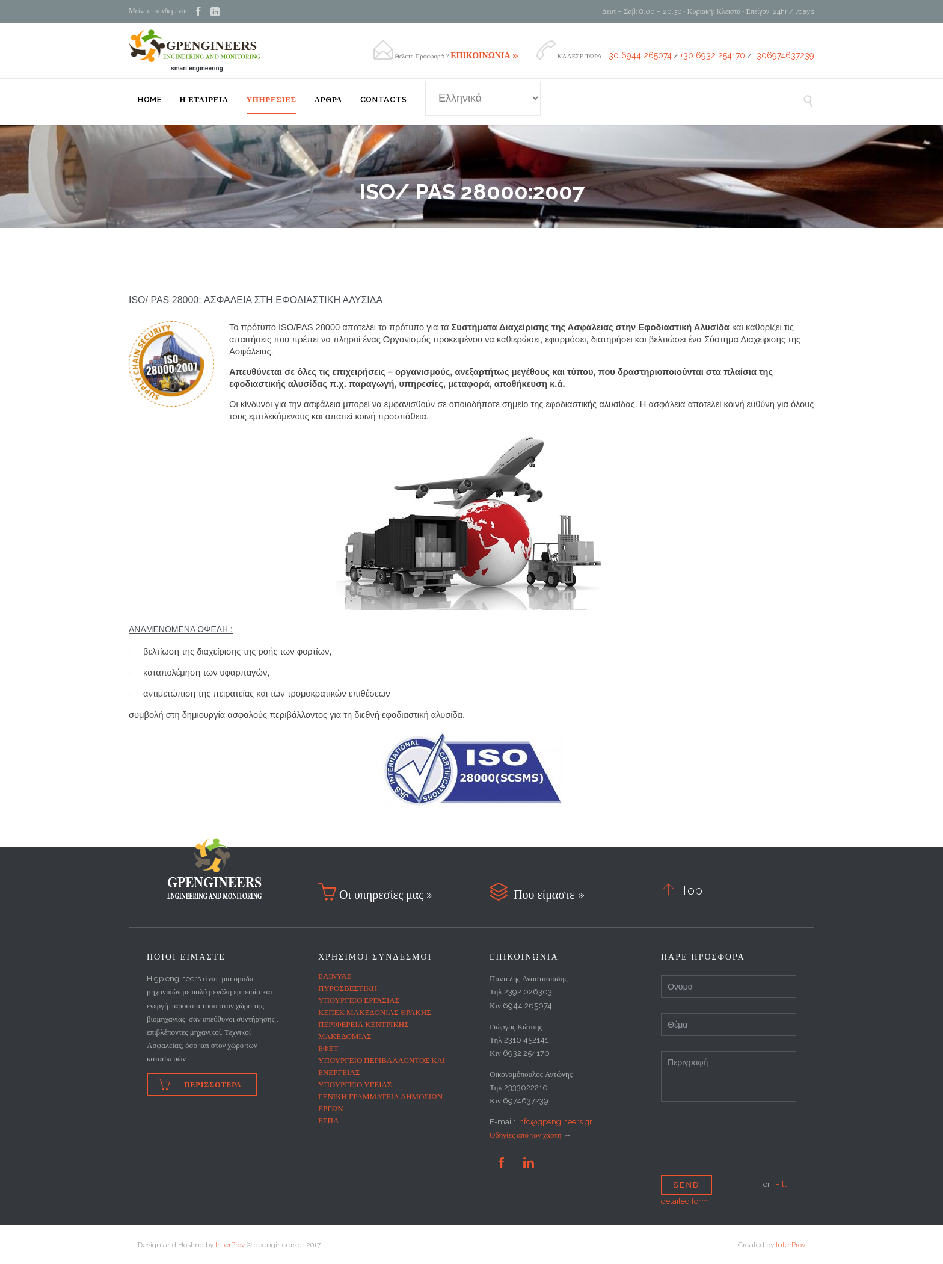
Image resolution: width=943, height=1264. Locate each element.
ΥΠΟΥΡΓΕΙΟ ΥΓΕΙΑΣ (355, 1084)
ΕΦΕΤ (328, 1048)
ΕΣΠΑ (328, 1120)
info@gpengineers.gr (554, 1121)
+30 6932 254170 (712, 55)
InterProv (230, 1245)
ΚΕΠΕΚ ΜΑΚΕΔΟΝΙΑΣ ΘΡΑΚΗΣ (374, 1012)
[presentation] (752, 1149)
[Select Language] (483, 98)
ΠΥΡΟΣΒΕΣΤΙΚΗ (347, 988)
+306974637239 (784, 55)
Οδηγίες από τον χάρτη (525, 1134)
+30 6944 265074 (639, 55)
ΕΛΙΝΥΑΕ (335, 976)
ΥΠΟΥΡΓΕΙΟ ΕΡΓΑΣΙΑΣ (358, 1000)
